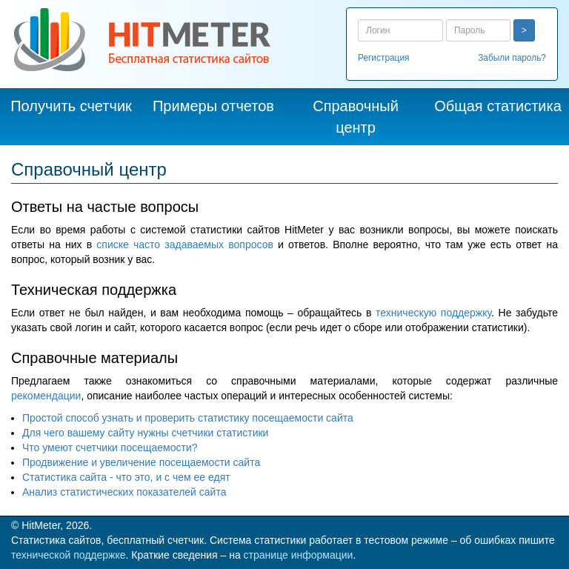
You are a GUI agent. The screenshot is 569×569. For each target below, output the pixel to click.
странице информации (298, 555)
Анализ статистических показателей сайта (124, 492)
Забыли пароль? (512, 58)
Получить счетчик (71, 106)
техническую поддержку (433, 313)
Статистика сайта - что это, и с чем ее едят (126, 477)
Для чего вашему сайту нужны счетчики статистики (145, 433)
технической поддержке (68, 555)
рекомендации (46, 396)
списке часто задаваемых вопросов (184, 244)
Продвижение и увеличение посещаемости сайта (141, 462)
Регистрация (384, 58)
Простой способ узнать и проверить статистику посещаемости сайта (187, 418)
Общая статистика (498, 106)
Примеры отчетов (213, 106)
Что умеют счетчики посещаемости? (110, 447)
